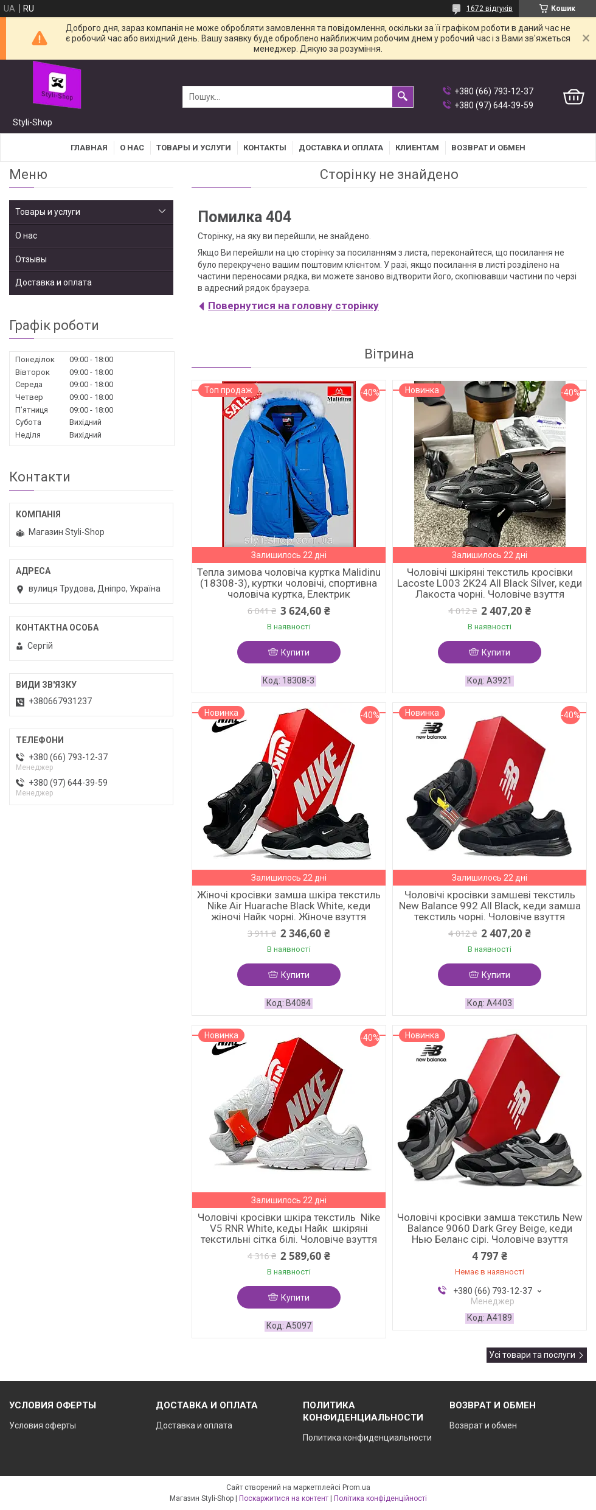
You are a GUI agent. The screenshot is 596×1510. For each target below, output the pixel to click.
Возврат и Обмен (488, 147)
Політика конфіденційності (380, 1498)
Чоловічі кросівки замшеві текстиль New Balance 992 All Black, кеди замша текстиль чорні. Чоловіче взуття (490, 905)
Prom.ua (356, 1487)
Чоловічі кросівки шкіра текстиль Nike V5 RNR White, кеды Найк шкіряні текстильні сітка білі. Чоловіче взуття (289, 1228)
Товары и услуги (193, 147)
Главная (89, 147)
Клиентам (417, 147)
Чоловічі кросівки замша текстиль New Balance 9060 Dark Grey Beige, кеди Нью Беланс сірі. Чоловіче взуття (490, 1228)
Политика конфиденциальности (367, 1437)
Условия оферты (42, 1425)
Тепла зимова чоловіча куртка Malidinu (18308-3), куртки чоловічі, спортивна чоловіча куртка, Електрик (289, 583)
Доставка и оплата (341, 147)
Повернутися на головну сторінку (293, 305)
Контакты (264, 147)
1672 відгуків (489, 8)
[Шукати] (402, 96)
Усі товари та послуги (532, 1355)
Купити (295, 652)
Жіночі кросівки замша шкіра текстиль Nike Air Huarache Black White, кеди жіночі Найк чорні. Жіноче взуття (289, 905)
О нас (132, 147)
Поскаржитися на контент (283, 1498)
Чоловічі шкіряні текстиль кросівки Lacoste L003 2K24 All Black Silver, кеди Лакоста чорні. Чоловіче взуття (489, 583)
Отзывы (31, 259)
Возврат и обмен (483, 1425)
